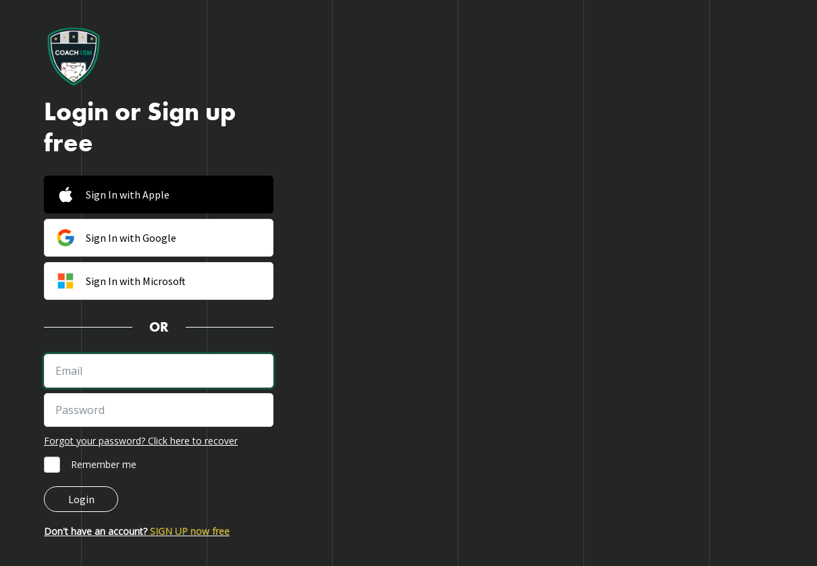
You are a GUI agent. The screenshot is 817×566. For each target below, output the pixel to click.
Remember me (103, 464)
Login (81, 499)
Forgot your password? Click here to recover (141, 440)
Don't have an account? (137, 531)
